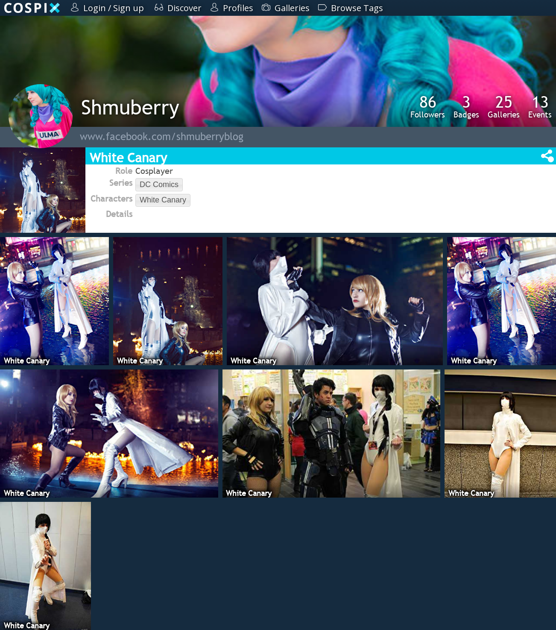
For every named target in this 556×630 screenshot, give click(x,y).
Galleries (504, 106)
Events (540, 106)
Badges (466, 106)
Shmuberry (130, 107)
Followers (427, 106)
